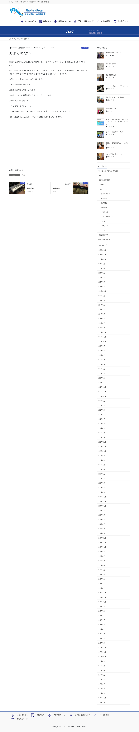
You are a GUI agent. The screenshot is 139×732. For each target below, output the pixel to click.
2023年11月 (102, 337)
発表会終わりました (112, 108)
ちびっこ (105, 212)
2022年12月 (102, 387)
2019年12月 (102, 538)
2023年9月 (101, 346)
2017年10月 (102, 656)
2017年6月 (101, 670)
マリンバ (105, 226)
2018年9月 (101, 606)
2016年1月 (101, 702)
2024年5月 (101, 309)
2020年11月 (102, 501)
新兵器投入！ (32, 188)
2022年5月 (101, 419)
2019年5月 (101, 570)
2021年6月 (101, 469)
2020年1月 (101, 533)
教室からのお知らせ (104, 239)
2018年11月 (102, 597)
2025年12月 (102, 250)
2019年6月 (101, 565)
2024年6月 (101, 305)
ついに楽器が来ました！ (114, 154)
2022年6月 (101, 414)
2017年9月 (101, 661)
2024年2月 (101, 323)
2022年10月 (102, 396)
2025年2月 (101, 286)
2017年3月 (101, 684)
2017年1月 (101, 693)
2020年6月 (101, 515)
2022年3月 (101, 428)
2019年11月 (102, 542)
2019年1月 (101, 588)
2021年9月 (101, 456)
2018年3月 (101, 634)
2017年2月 (101, 689)
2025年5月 (101, 273)
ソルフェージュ (107, 216)
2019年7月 (101, 561)
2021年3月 (101, 483)
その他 (101, 185)
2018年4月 (101, 629)
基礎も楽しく (58, 188)
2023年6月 (101, 360)
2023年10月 (102, 341)
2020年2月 (101, 529)
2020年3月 (101, 524)
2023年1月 (101, 382)
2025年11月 (102, 255)
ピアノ (104, 221)
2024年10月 (102, 291)
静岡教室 (104, 207)
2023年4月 (101, 369)
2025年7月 (101, 264)
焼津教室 (104, 203)
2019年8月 (101, 556)
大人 (103, 230)
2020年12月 (102, 497)
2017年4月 (101, 679)
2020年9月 (101, 510)
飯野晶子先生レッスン (113, 53)
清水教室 (104, 198)
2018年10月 (102, 602)
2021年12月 (102, 442)
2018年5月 (101, 624)
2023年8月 (101, 350)
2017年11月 (102, 652)
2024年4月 (101, 314)
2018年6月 (101, 620)
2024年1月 (101, 328)
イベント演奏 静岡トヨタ (114, 132)
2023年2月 (101, 378)
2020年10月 (102, 506)
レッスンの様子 (104, 194)
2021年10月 (102, 451)
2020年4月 (101, 519)
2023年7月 (101, 355)
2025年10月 (102, 259)
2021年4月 (101, 478)
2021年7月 (101, 465)
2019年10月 (102, 547)
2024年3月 (101, 318)
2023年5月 (101, 364)
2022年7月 (101, 410)
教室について (103, 235)
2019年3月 (101, 579)
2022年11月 (102, 392)
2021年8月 (101, 460)
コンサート (103, 189)
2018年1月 (101, 643)
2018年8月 (101, 611)
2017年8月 (101, 666)
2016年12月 (102, 698)
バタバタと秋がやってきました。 (117, 86)
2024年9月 (101, 296)
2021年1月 (101, 492)
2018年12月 (102, 593)
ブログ (85, 48)
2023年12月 (102, 332)
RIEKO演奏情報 (104, 180)
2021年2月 (101, 487)
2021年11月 (102, 446)
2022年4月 (101, 423)
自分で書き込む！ (112, 75)
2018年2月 (101, 638)
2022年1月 (101, 437)
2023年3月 (101, 373)
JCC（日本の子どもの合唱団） (108, 171)
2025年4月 (101, 277)
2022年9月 (101, 401)
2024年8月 (101, 300)
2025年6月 (101, 268)
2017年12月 (102, 647)
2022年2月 (101, 433)
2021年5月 (101, 474)
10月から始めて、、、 (113, 64)
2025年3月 (101, 282)
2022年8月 (101, 405)
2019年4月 (101, 574)
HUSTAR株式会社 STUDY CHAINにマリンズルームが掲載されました (117, 122)
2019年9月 (101, 551)
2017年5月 (101, 675)
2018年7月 (101, 615)
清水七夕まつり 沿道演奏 (115, 97)
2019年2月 (101, 583)
